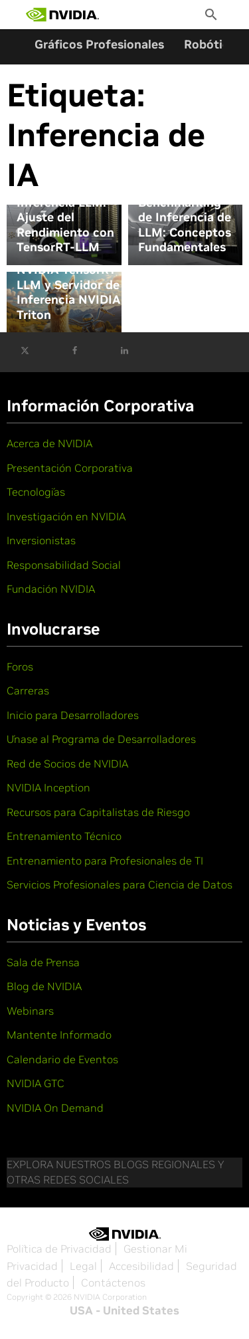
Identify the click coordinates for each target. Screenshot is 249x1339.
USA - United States (124, 1310)
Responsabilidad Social (64, 564)
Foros (20, 666)
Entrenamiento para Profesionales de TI (105, 860)
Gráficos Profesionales (99, 44)
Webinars (30, 1010)
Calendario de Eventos (62, 1059)
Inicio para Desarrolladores (73, 715)
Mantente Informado (59, 1034)
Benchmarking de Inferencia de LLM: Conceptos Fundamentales (184, 225)
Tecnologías (36, 491)
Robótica (210, 44)
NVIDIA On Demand (55, 1107)
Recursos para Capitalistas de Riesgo (98, 812)
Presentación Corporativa (70, 467)
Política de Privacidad (59, 1248)
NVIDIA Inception (48, 787)
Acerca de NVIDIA (49, 443)
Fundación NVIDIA (51, 588)
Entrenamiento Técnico (64, 836)
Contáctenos (113, 1282)
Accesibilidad (141, 1266)
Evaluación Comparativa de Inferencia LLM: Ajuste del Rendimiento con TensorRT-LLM (65, 210)
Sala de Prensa (43, 962)
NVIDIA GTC (35, 1083)
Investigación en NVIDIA (66, 516)
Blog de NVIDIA (44, 986)
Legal (83, 1266)
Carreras (28, 690)
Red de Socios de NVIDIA (67, 763)
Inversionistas (41, 540)
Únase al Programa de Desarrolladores (101, 739)
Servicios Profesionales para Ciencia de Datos (119, 884)
